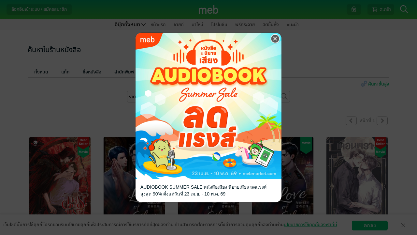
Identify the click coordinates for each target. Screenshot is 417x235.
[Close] (275, 39)
